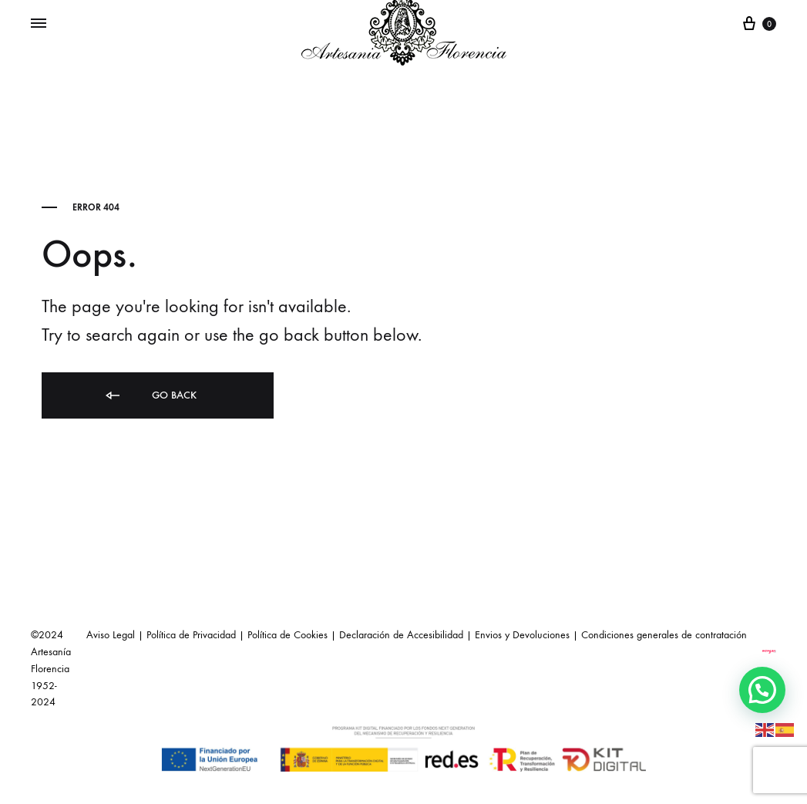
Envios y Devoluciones (522, 634)
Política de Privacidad (191, 634)
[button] (762, 690)
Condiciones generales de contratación (664, 634)
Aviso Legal (110, 634)
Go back (150, 395)
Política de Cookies (287, 634)
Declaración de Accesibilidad (401, 634)
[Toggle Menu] (38, 23)
